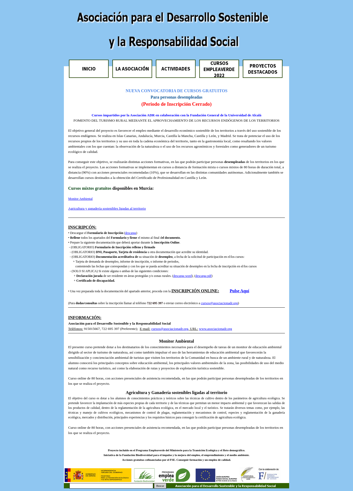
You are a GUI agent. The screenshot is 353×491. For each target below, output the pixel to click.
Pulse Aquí (239, 291)
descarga (130, 233)
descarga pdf (203, 276)
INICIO (89, 69)
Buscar (160, 485)
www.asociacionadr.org (215, 329)
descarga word (182, 276)
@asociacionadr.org (224, 303)
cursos (205, 303)
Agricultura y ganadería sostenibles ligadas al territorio (107, 208)
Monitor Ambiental (80, 199)
